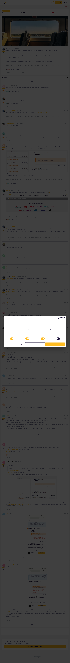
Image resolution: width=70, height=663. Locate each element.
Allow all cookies (55, 344)
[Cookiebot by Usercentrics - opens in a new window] (59, 318)
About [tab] (55, 322)
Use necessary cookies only (15, 344)
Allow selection (35, 344)
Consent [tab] (14, 322)
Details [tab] (35, 322)
